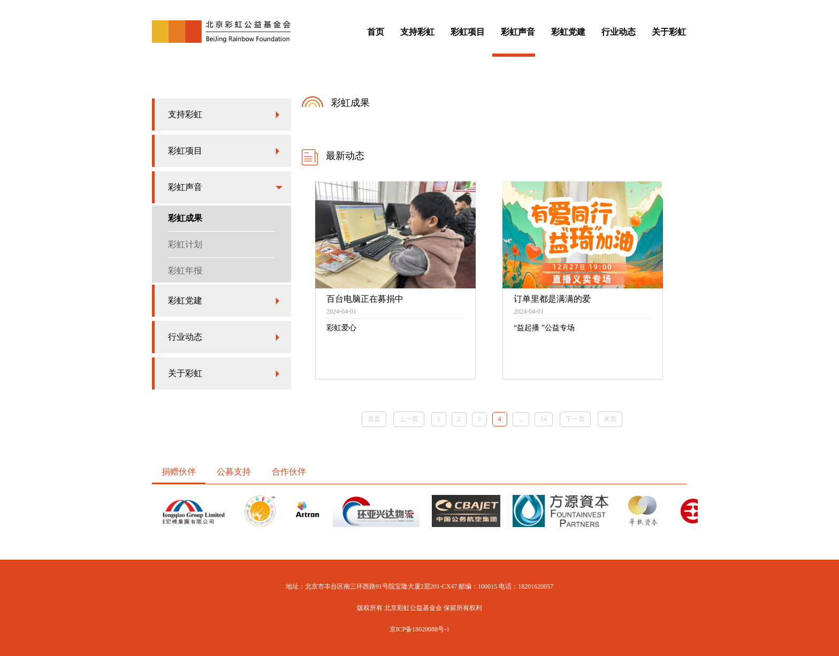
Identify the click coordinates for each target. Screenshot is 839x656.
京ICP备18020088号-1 (420, 629)
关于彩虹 (669, 31)
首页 (375, 31)
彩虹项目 (468, 31)
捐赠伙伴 (179, 471)
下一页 (575, 419)
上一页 (408, 419)
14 (543, 419)
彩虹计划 (185, 244)
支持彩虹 (417, 31)
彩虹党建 (568, 31)
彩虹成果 (185, 218)
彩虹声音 (518, 31)
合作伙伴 (289, 471)
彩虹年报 (185, 270)
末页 (610, 419)
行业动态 (618, 31)
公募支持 (234, 471)
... (520, 419)
